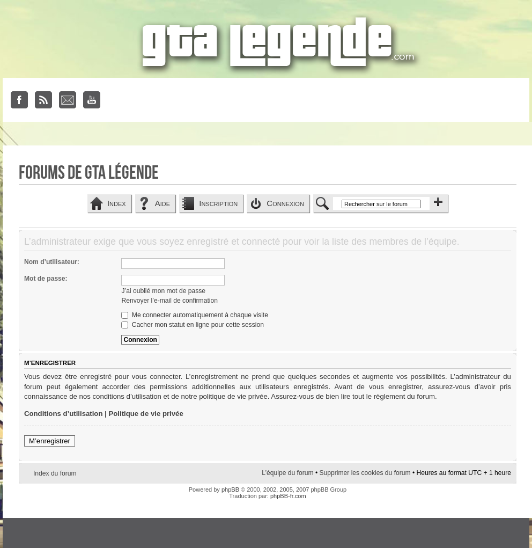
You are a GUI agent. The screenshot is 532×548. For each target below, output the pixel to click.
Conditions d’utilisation (63, 414)
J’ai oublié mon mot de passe (163, 291)
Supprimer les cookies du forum (364, 473)
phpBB (230, 489)
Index (116, 203)
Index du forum (55, 473)
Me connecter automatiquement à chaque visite (194, 315)
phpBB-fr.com (288, 496)
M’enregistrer (49, 441)
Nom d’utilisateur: (51, 262)
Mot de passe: (46, 278)
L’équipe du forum (287, 473)
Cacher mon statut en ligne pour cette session (192, 324)
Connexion (285, 203)
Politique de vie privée (146, 414)
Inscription (218, 203)
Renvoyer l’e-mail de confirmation (169, 300)
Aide (162, 203)
